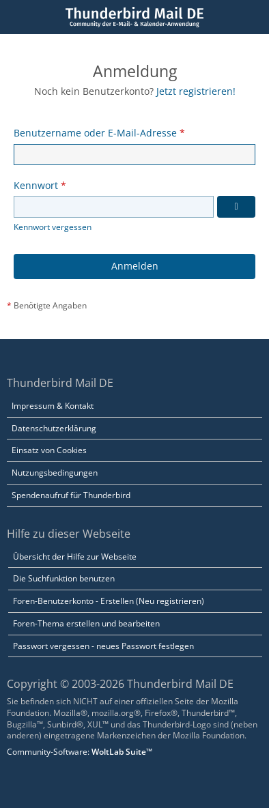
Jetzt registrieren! (196, 91)
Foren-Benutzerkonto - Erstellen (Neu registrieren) (108, 601)
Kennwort (36, 185)
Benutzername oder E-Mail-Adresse (95, 132)
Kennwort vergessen (52, 227)
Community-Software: (79, 752)
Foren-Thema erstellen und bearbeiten (86, 623)
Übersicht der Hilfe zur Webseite (75, 556)
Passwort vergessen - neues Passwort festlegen (103, 646)
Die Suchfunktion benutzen (64, 578)
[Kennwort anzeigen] (236, 207)
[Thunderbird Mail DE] (134, 17)
